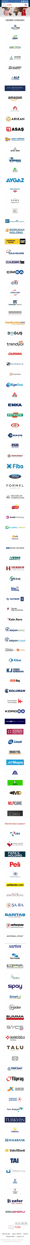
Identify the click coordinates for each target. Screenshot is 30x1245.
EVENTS (25, 1234)
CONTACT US (20, 1236)
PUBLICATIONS (10, 1236)
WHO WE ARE (6, 1234)
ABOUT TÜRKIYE (16, 1234)
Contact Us (5, 1)
